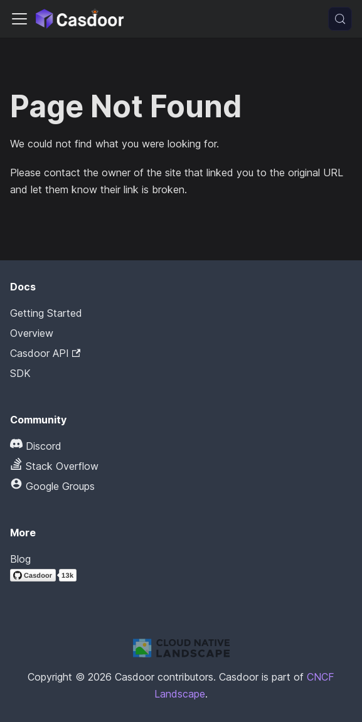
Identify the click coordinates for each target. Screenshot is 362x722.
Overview (31, 333)
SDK (20, 373)
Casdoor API (45, 353)
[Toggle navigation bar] (19, 18)
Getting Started (46, 313)
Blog (20, 559)
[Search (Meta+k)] (340, 19)
